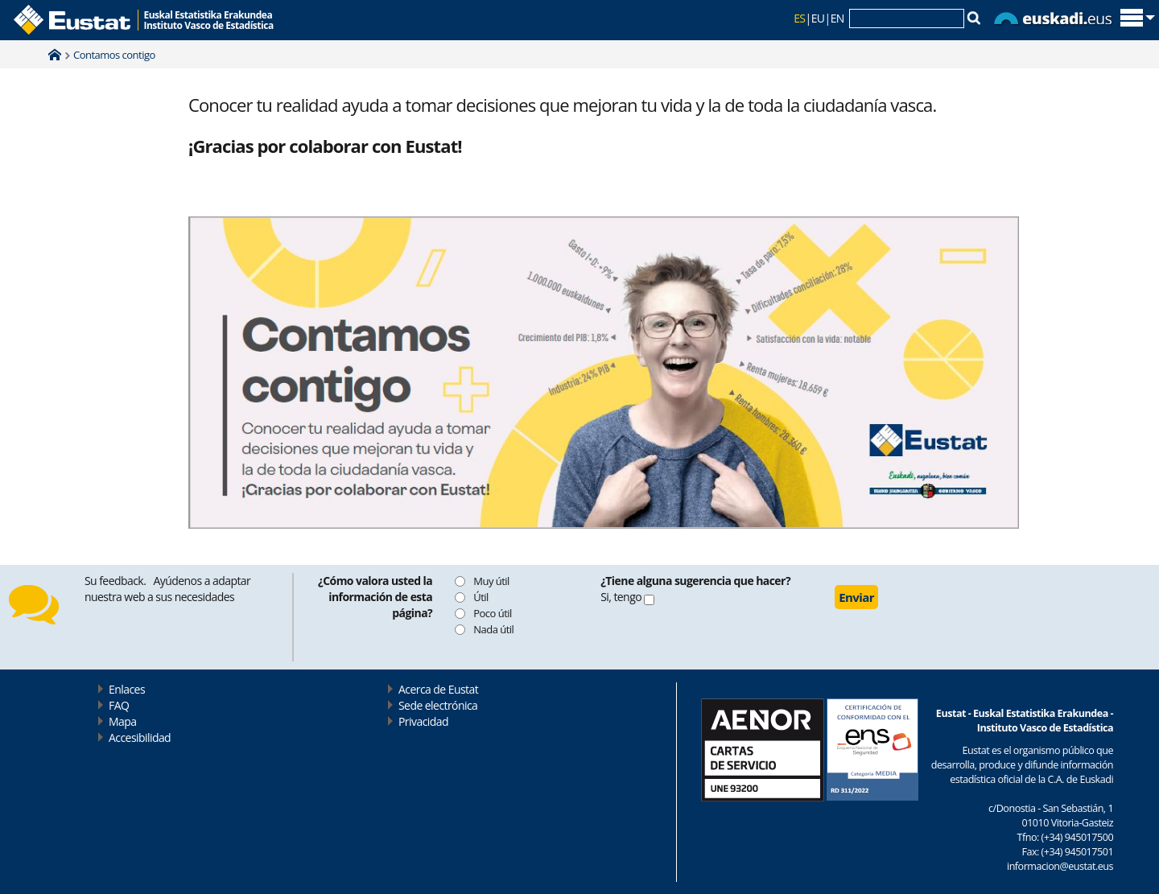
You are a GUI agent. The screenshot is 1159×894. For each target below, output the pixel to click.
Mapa (122, 721)
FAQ (119, 705)
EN (837, 18)
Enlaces (127, 689)
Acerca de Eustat (438, 689)
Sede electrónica (437, 705)
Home (54, 54)
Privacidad (423, 721)
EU (818, 18)
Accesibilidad (140, 737)
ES (799, 18)
